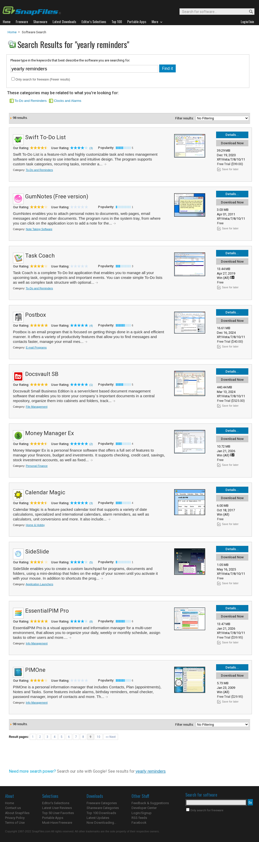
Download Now (232, 143)
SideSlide (37, 551)
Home (12, 32)
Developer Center (144, 808)
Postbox (35, 315)
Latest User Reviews (57, 808)
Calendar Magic (45, 492)
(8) (91, 621)
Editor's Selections (55, 803)
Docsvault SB (41, 374)
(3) (91, 148)
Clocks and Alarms (67, 101)
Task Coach (40, 255)
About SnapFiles (17, 813)
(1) (91, 384)
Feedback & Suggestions (150, 803)
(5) (91, 562)
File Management (36, 406)
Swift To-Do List (45, 137)
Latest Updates (98, 818)
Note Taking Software (39, 229)
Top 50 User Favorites (58, 813)
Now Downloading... (101, 822)
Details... (232, 135)
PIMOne (35, 670)
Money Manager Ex (49, 433)
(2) (91, 444)
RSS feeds (139, 818)
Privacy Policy (15, 818)
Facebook (139, 822)
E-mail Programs (36, 347)
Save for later (230, 169)
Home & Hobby (35, 525)
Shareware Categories (103, 808)
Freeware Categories (102, 803)
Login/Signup (142, 813)
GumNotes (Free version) (56, 196)
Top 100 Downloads (101, 813)
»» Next (111, 737)
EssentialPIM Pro (47, 611)
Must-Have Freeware (57, 822)
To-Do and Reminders (30, 101)
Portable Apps (52, 818)
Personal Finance (37, 465)
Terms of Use (15, 822)
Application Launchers (39, 584)
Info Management (37, 643)
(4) (91, 325)
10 (98, 737)
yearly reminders (151, 771)
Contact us (13, 808)
